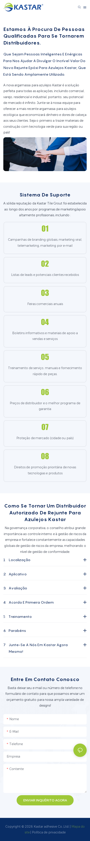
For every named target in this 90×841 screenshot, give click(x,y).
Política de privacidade (49, 832)
